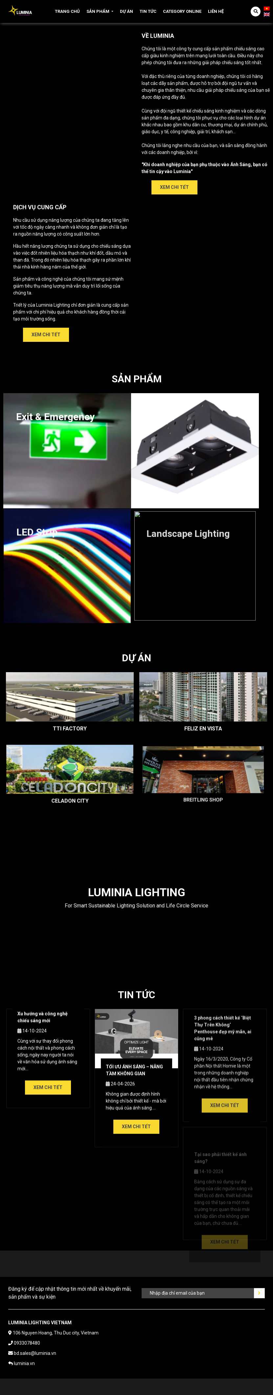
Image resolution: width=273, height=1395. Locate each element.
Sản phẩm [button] (97, 11)
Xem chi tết (174, 187)
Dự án (126, 11)
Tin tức (148, 11)
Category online (182, 11)
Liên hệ (216, 11)
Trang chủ (67, 11)
